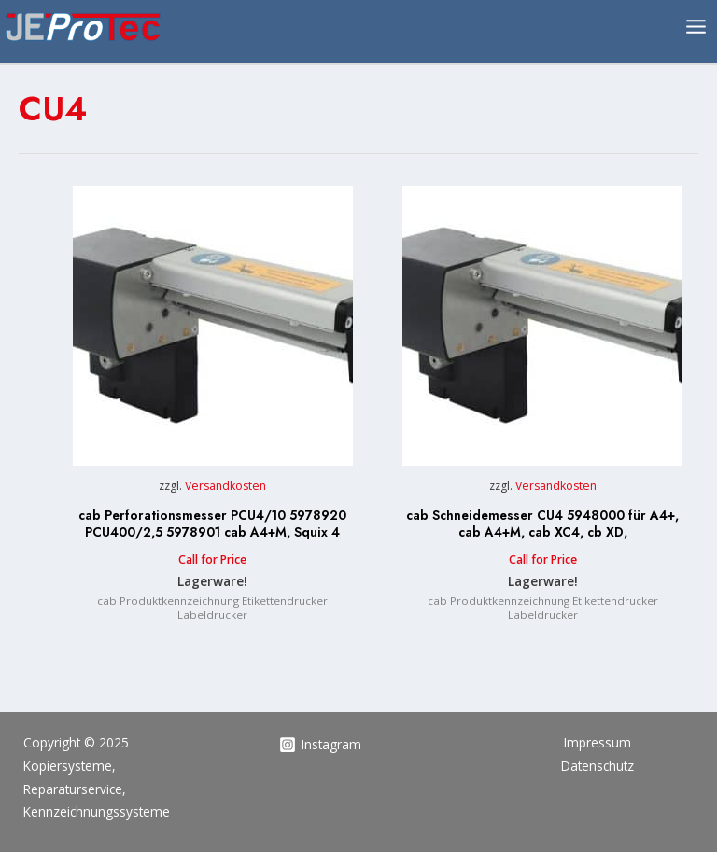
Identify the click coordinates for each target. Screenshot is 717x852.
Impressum (597, 742)
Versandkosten (225, 486)
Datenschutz (597, 766)
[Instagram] (320, 744)
